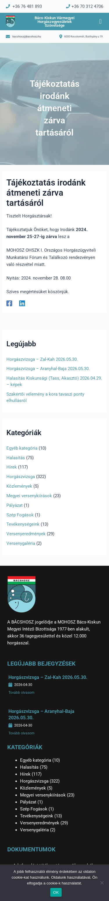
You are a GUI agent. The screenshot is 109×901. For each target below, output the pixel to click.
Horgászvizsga (20, 476)
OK (56, 892)
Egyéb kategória (21, 448)
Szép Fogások (20, 515)
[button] (100, 21)
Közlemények (19, 486)
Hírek (11, 467)
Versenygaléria (20, 543)
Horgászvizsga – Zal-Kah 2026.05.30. (42, 359)
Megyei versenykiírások (29, 495)
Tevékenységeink (23, 524)
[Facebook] (9, 303)
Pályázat (14, 505)
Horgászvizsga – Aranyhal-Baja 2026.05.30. (48, 368)
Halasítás (15, 457)
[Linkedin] (22, 303)
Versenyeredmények (26, 533)
